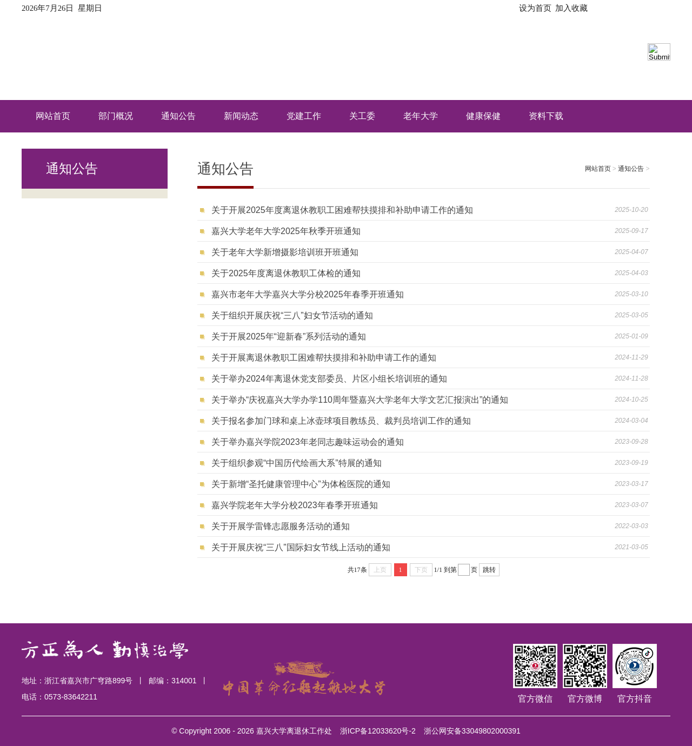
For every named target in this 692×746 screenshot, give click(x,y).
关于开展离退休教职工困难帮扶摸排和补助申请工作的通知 (323, 357)
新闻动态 (241, 116)
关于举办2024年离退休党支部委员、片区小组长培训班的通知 (329, 378)
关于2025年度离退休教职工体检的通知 (286, 273)
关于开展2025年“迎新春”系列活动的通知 (288, 336)
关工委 (362, 116)
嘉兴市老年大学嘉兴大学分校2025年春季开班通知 (307, 294)
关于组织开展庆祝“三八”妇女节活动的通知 (292, 315)
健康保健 (483, 116)
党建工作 (304, 116)
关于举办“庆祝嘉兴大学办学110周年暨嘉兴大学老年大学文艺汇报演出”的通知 (359, 399)
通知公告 (178, 116)
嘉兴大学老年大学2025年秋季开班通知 (286, 231)
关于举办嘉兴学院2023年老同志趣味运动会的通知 (307, 442)
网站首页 (53, 116)
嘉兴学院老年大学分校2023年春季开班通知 (294, 505)
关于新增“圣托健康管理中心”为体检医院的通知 (300, 484)
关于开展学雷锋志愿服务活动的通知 (280, 526)
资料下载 (546, 116)
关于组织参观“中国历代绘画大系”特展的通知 (296, 463)
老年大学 (420, 116)
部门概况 (115, 116)
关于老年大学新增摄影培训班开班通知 (284, 252)
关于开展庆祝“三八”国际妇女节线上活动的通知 (300, 547)
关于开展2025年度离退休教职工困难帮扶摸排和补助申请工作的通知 (342, 210)
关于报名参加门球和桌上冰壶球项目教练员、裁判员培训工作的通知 (341, 420)
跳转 (489, 570)
